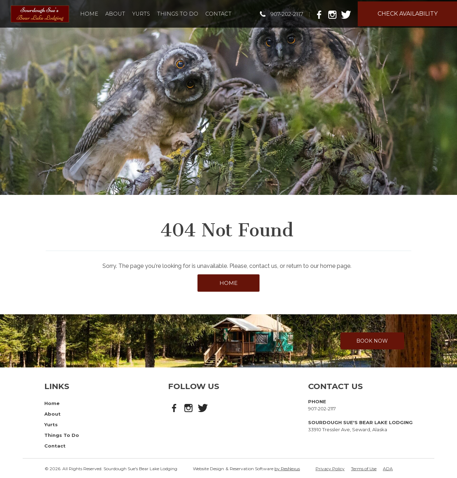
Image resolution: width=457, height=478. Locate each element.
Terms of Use (364, 468)
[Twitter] (346, 13)
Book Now (372, 341)
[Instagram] (334, 13)
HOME (228, 283)
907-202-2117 (287, 14)
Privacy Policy (330, 468)
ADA (388, 468)
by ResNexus (287, 468)
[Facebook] (321, 13)
